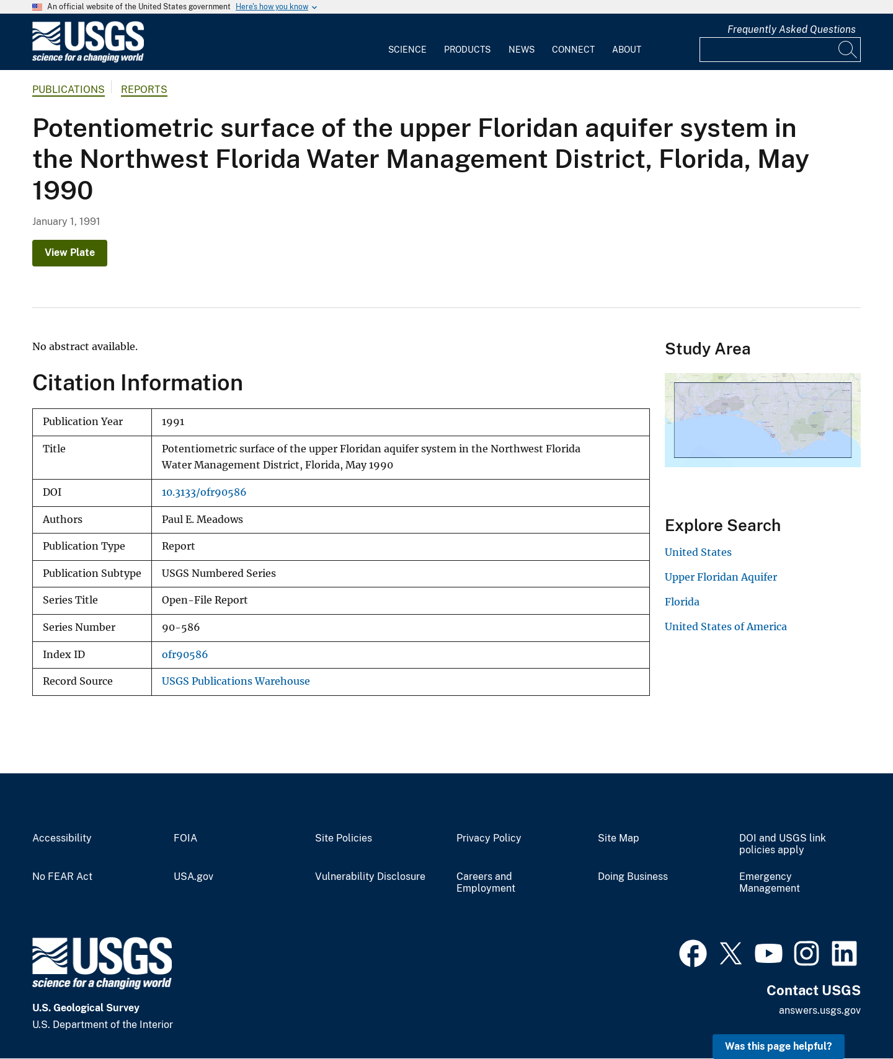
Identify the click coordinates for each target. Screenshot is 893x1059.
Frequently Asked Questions (791, 29)
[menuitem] (407, 42)
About (626, 50)
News (522, 50)
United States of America (726, 626)
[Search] (848, 49)
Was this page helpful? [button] (778, 1046)
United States (698, 552)
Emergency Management (769, 882)
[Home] (88, 60)
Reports (144, 89)
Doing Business (633, 876)
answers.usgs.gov (820, 1010)
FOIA (185, 838)
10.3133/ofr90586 (204, 492)
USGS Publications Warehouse (236, 681)
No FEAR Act (62, 876)
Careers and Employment (485, 882)
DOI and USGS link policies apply (782, 844)
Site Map (618, 838)
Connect (573, 50)
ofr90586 (185, 655)
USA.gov (193, 876)
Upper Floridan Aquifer (721, 577)
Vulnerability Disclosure (370, 876)
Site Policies (343, 838)
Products (467, 50)
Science (407, 50)
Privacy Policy (489, 838)
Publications (68, 89)
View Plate (70, 252)
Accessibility (62, 838)
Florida (682, 601)
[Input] (780, 49)
